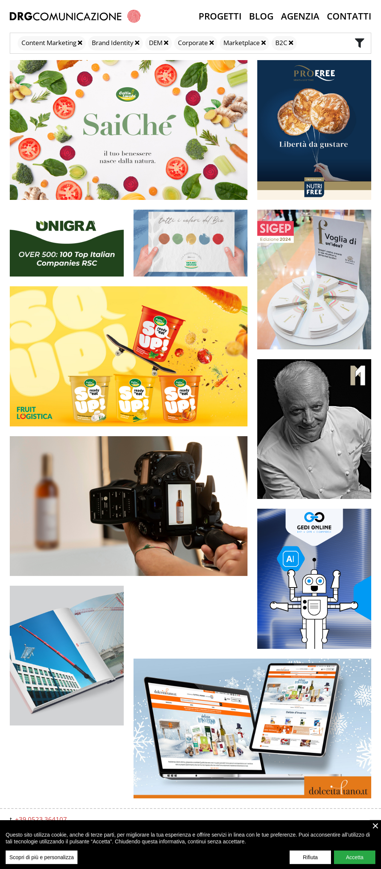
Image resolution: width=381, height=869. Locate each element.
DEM (155, 42)
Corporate (193, 42)
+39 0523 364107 (41, 819)
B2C (281, 42)
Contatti (349, 16)
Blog (261, 16)
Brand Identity (113, 42)
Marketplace (241, 42)
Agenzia (300, 16)
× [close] (375, 842)
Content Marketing (48, 42)
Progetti (220, 16)
